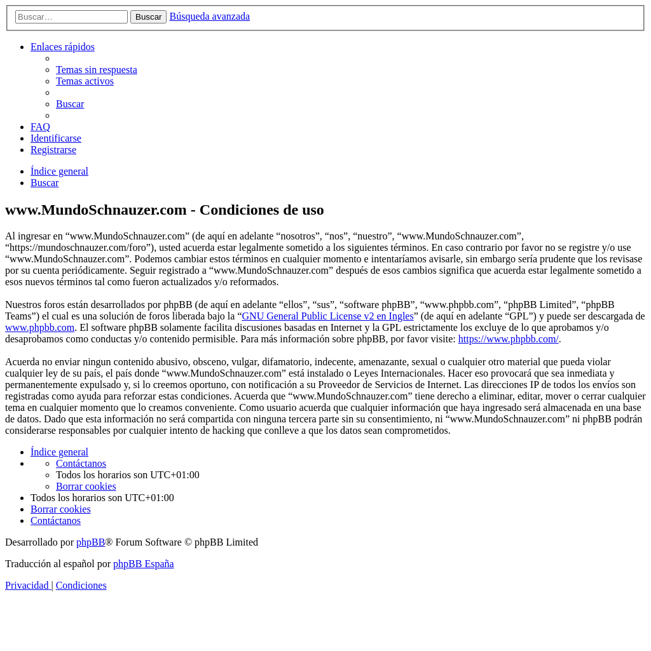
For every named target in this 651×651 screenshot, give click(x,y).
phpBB (90, 542)
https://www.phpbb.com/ (508, 338)
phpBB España (143, 563)
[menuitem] (96, 69)
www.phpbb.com (39, 327)
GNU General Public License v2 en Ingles (328, 316)
